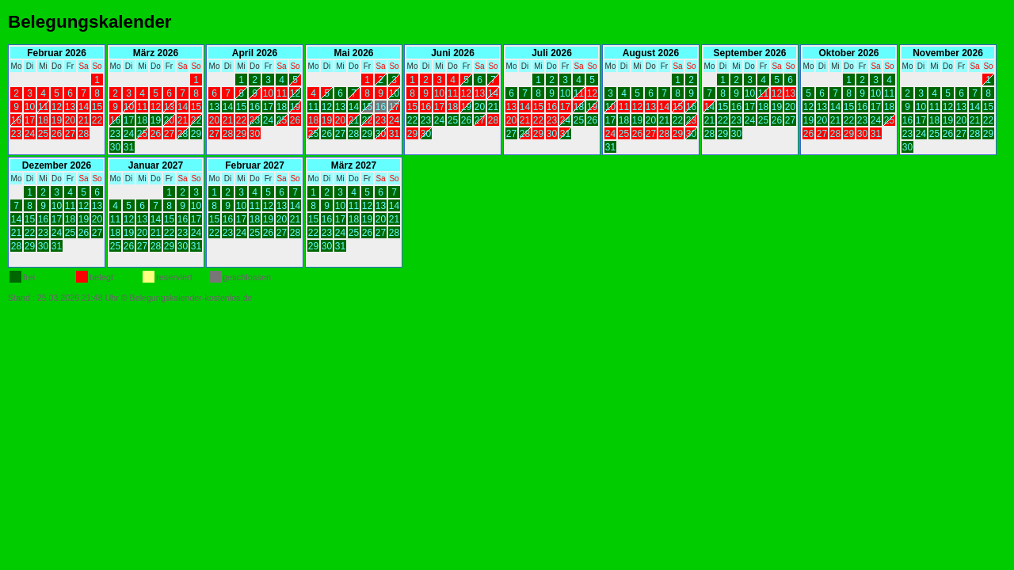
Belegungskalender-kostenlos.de (191, 297)
